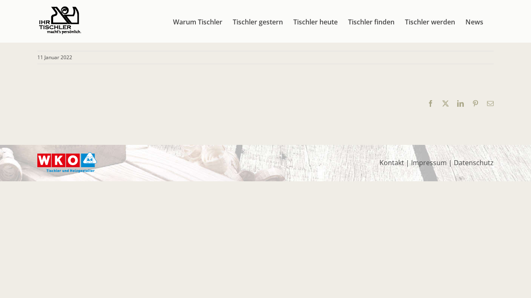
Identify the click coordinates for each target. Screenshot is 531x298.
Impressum (429, 162)
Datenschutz (474, 162)
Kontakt (392, 162)
